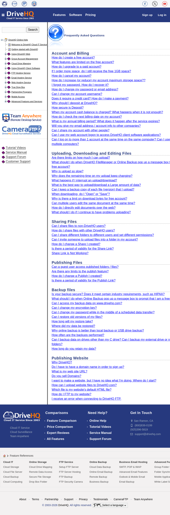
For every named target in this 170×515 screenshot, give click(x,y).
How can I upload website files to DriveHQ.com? (84, 385)
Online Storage (38, 462)
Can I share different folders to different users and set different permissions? (103, 235)
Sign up (147, 14)
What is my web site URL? (69, 371)
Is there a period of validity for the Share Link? (83, 248)
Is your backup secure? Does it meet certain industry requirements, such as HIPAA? (108, 294)
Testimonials (100, 499)
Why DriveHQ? (62, 362)
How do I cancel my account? (71, 75)
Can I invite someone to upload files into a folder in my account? (95, 239)
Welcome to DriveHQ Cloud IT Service (29, 44)
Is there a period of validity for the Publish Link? (83, 280)
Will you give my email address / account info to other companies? (96, 125)
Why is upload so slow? (67, 171)
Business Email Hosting (133, 462)
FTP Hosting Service (21, 73)
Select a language (110, 505)
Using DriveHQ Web (20, 54)
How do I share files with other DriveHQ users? (83, 230)
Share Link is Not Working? (70, 253)
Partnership (51, 499)
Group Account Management (24, 59)
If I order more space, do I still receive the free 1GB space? (91, 71)
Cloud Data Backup (100, 467)
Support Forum (16, 156)
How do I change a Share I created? (76, 244)
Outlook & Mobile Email (132, 476)
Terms (35, 499)
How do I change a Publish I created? (77, 275)
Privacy (83, 499)
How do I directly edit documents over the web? (83, 207)
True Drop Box (18, 87)
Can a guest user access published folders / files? (85, 266)
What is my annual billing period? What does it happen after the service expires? (106, 121)
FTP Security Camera (71, 481)
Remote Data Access (40, 471)
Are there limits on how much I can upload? (81, 157)
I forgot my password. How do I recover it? (80, 84)
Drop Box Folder (38, 481)
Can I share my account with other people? (80, 130)
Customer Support (18, 161)
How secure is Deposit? (68, 107)
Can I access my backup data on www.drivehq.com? (87, 303)
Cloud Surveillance (21, 431)
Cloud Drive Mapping (21, 63)
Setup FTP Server (69, 467)
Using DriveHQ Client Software (25, 68)
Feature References (21, 455)
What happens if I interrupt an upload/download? (84, 180)
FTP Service (66, 462)
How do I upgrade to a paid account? (76, 66)
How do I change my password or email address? (85, 89)
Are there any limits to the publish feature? (80, 271)
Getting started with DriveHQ (24, 49)
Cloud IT (8, 462)
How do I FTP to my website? (71, 394)
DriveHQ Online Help (18, 40)
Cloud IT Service (20, 427)
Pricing (90, 14)
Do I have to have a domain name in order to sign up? (88, 366)
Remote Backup (98, 476)
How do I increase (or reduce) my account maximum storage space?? (98, 80)
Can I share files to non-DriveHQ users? (79, 225)
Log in (162, 14)
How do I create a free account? (73, 57)
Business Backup (98, 481)
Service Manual (16, 152)
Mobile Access (18, 97)
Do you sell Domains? (66, 376)
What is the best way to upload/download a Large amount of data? (96, 185)
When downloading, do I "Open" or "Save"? (81, 194)
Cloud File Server (12, 471)
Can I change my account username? (77, 94)
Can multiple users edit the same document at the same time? (93, 203)
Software (75, 14)
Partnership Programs (21, 92)
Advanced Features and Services (26, 101)
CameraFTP (121, 499)
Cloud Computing (12, 481)
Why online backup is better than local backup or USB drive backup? (98, 330)
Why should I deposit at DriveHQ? (74, 103)
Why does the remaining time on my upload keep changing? (92, 175)
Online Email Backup (100, 471)
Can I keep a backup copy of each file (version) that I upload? (93, 189)
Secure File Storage (40, 476)
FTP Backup (66, 476)
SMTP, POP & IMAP (130, 467)
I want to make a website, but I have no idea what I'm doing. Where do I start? (104, 380)
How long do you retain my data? (74, 348)
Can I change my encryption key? (74, 307)
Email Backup (126, 481)
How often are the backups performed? (78, 335)
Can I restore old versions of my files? (77, 316)
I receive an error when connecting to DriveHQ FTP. (86, 398)
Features (59, 14)
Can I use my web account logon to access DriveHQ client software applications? (106, 134)
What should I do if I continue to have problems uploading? (91, 212)
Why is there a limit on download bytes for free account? (89, 198)
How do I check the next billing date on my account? (87, 116)
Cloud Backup (11, 476)
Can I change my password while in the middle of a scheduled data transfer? (103, 312)
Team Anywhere (19, 436)
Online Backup (98, 462)
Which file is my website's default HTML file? (81, 389)
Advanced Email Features (133, 471)
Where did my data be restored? (73, 326)
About (22, 499)
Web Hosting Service (21, 82)
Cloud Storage (11, 467)
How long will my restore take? (72, 321)
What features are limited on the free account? (83, 62)
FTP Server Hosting (70, 471)
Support (68, 499)
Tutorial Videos (16, 147)
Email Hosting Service (21, 78)
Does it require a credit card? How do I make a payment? (90, 98)
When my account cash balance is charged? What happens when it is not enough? (107, 112)
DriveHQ (63, 505)
